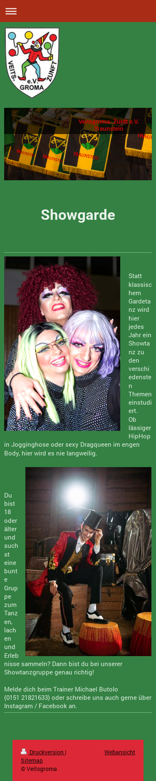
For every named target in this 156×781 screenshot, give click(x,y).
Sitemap (32, 760)
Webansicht (119, 752)
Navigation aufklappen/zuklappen (78, 11)
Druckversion (43, 752)
